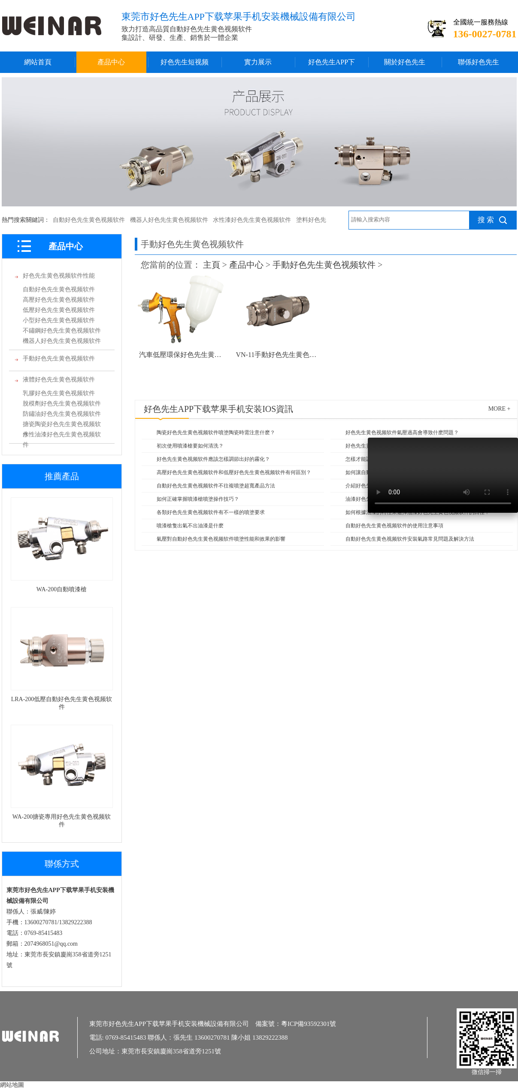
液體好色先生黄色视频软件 (59, 379)
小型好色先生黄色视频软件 (59, 320)
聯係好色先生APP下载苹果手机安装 (478, 65)
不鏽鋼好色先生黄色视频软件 (62, 330)
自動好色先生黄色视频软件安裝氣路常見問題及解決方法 (409, 539)
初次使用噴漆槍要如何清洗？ (190, 446)
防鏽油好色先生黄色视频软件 (62, 414)
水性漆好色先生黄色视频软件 (252, 220)
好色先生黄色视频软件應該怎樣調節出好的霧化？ (213, 459)
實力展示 (258, 62)
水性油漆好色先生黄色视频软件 (62, 435)
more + (499, 408)
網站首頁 (37, 62)
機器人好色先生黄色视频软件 (169, 220)
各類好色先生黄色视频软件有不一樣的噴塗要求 (211, 512)
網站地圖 (12, 1085)
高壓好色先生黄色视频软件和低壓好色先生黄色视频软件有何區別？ (234, 472)
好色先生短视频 (185, 62)
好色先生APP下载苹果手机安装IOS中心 (331, 65)
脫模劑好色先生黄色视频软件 (62, 403)
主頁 (211, 264)
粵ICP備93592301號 (308, 1023)
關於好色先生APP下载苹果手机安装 (405, 65)
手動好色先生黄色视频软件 (59, 358)
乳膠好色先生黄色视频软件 (59, 393)
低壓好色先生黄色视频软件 (59, 310)
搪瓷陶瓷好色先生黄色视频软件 (62, 425)
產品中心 (111, 62)
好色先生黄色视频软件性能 (59, 275)
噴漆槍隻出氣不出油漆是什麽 (190, 526)
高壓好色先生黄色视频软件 (59, 299)
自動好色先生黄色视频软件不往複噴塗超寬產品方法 (216, 486)
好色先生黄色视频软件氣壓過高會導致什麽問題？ (402, 433)
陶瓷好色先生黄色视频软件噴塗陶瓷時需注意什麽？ (216, 433)
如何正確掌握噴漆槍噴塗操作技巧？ (198, 499)
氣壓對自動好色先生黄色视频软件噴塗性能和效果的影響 (221, 539)
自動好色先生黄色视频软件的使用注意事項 (394, 526)
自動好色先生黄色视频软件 (89, 220)
